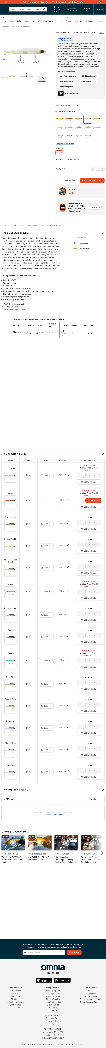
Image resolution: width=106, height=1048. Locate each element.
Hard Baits (16, 27)
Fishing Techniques (53, 996)
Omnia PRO (53, 1007)
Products (5, 27)
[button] (53, 233)
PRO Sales (15, 999)
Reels (27, 21)
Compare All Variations (65, 144)
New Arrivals (15, 991)
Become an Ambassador (90, 999)
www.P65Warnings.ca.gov (13, 309)
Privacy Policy (79, 1044)
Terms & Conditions (64, 1044)
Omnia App (53, 1010)
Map (68, 21)
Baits (3, 21)
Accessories (48, 21)
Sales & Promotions (15, 1002)
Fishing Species (53, 999)
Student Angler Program (90, 1002)
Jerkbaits (26, 27)
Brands (89, 21)
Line (11, 21)
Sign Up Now (74, 952)
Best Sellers (15, 993)
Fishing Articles (53, 993)
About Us (90, 991)
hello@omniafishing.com (53, 1038)
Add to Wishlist (69, 180)
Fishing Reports (53, 991)
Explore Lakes (53, 1005)
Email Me (46, 475)
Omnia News (90, 993)
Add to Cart (93, 500)
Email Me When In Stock (92, 180)
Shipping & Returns (53, 1021)
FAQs (53, 1024)
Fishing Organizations (52, 1002)
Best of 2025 (15, 1005)
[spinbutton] (80, 475)
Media (99, 21)
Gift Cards (15, 1007)
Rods (19, 21)
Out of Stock (93, 475)
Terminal (36, 21)
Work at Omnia (90, 996)
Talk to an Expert (53, 1018)
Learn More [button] (95, 207)
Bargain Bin (15, 996)
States (78, 21)
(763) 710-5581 (53, 1035)
